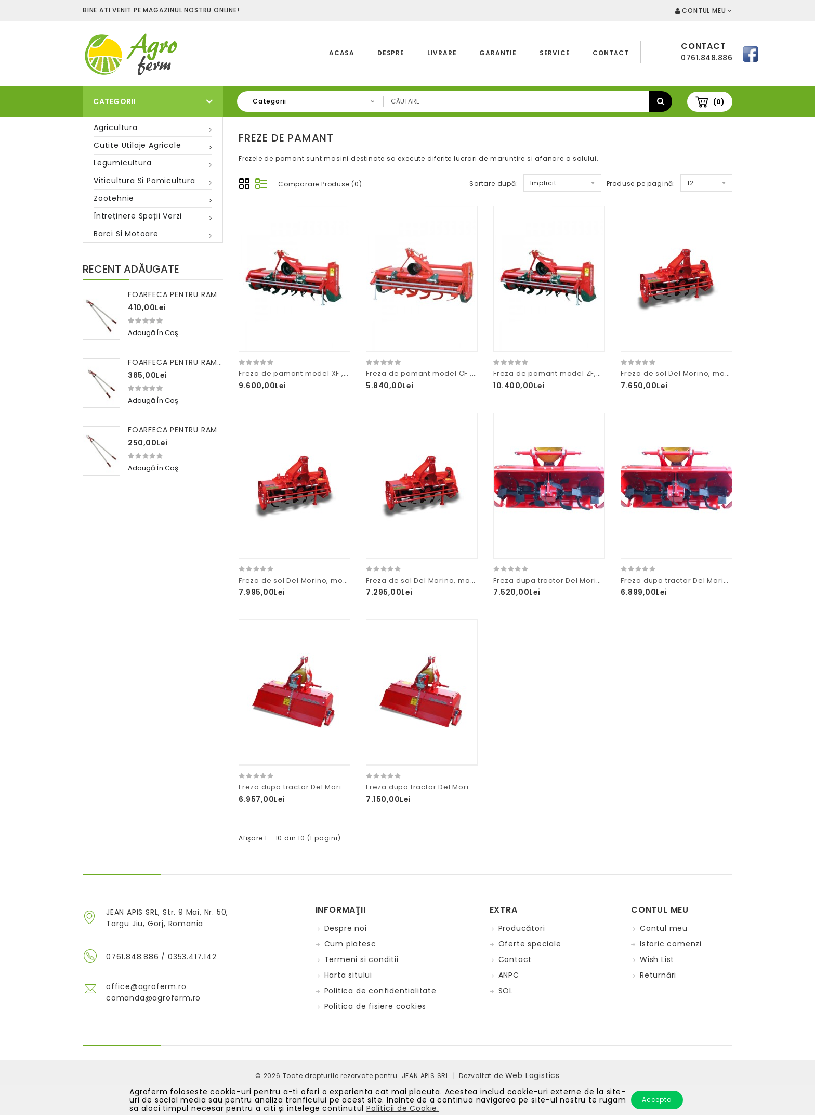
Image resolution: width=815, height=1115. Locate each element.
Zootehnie (114, 198)
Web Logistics (532, 1075)
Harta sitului (348, 975)
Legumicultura (122, 163)
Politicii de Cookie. (402, 1108)
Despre (390, 52)
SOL (505, 990)
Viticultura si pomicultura (144, 180)
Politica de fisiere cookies (375, 1006)
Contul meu (664, 928)
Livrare (442, 52)
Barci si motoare (126, 233)
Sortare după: (493, 183)
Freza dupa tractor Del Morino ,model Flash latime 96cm (471, 787)
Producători (521, 928)
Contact (611, 52)
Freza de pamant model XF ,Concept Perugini (324, 373)
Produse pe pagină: (641, 183)
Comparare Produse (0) (320, 184)
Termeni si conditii (361, 959)
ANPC (508, 975)
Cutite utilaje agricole (137, 145)
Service (555, 52)
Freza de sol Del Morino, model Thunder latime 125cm (339, 580)
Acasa (341, 52)
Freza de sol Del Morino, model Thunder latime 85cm (465, 580)
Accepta (657, 1099)
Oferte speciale (529, 944)
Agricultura (116, 127)
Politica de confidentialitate (380, 990)
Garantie (497, 52)
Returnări (658, 975)
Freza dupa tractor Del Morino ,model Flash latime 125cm (599, 580)
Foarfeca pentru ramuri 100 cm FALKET (208, 430)
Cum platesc (350, 944)
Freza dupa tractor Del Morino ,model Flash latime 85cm (344, 787)
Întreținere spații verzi (138, 216)
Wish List (657, 959)
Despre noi (345, 928)
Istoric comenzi (671, 944)
